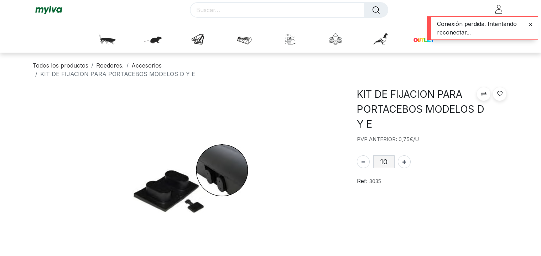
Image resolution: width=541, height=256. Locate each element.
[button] (484, 94)
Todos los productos (60, 65)
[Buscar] (376, 10)
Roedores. (110, 65)
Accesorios (146, 65)
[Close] (530, 24)
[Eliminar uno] (363, 161)
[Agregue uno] (404, 161)
